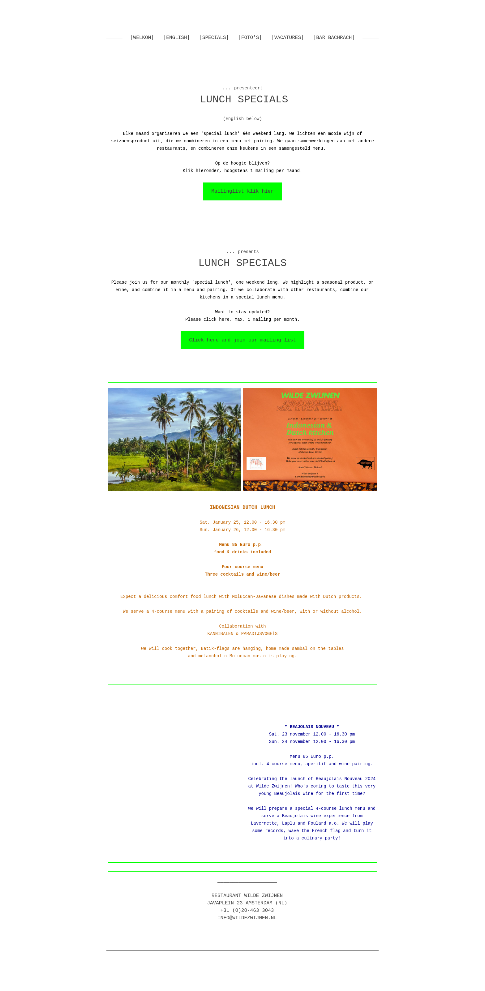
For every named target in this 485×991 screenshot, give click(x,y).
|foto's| (250, 38)
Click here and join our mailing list (242, 340)
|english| (176, 38)
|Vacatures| (287, 38)
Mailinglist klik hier (242, 191)
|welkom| (142, 38)
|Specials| (214, 38)
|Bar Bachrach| (334, 38)
